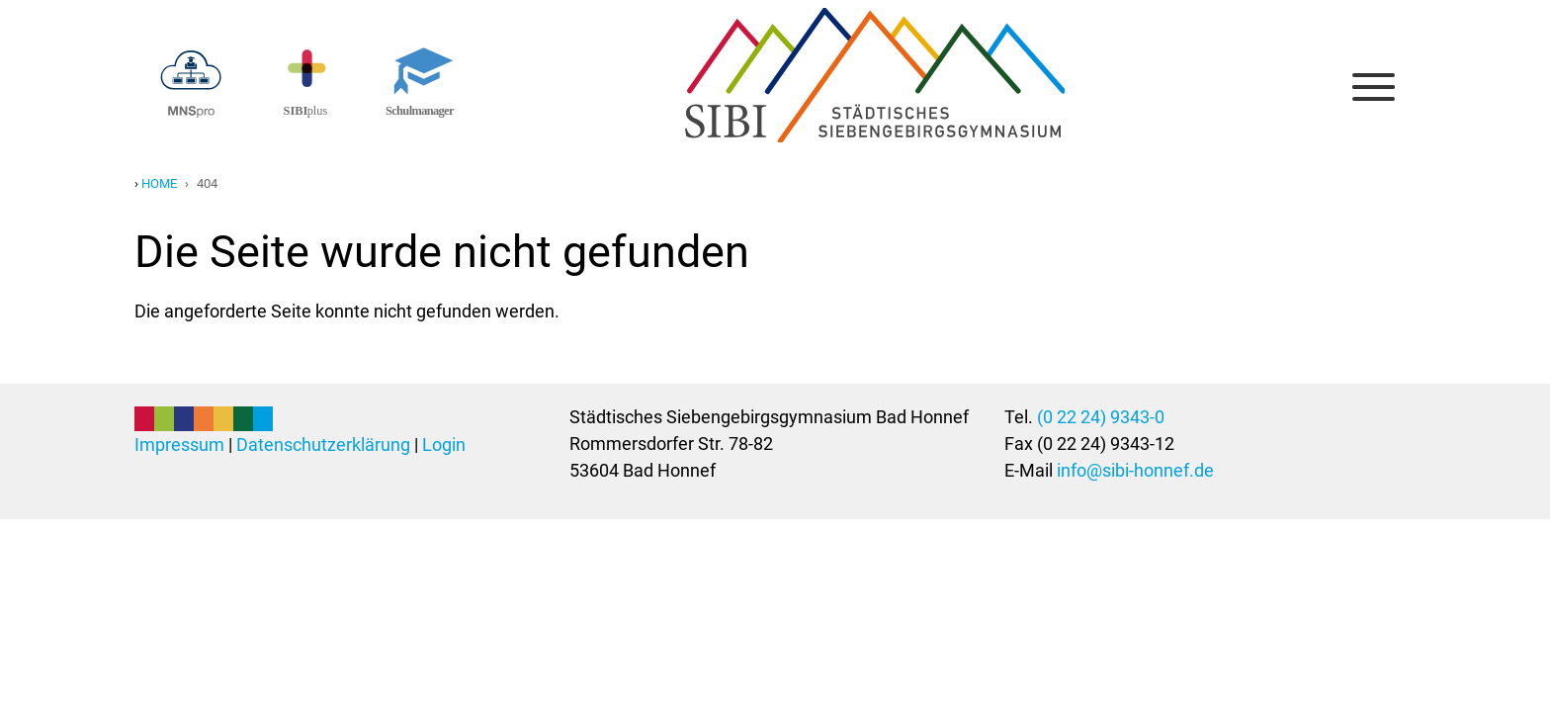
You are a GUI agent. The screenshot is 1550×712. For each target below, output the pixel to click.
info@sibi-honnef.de (1135, 470)
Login (444, 444)
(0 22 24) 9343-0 (1100, 416)
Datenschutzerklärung (323, 444)
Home (159, 183)
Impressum (179, 444)
